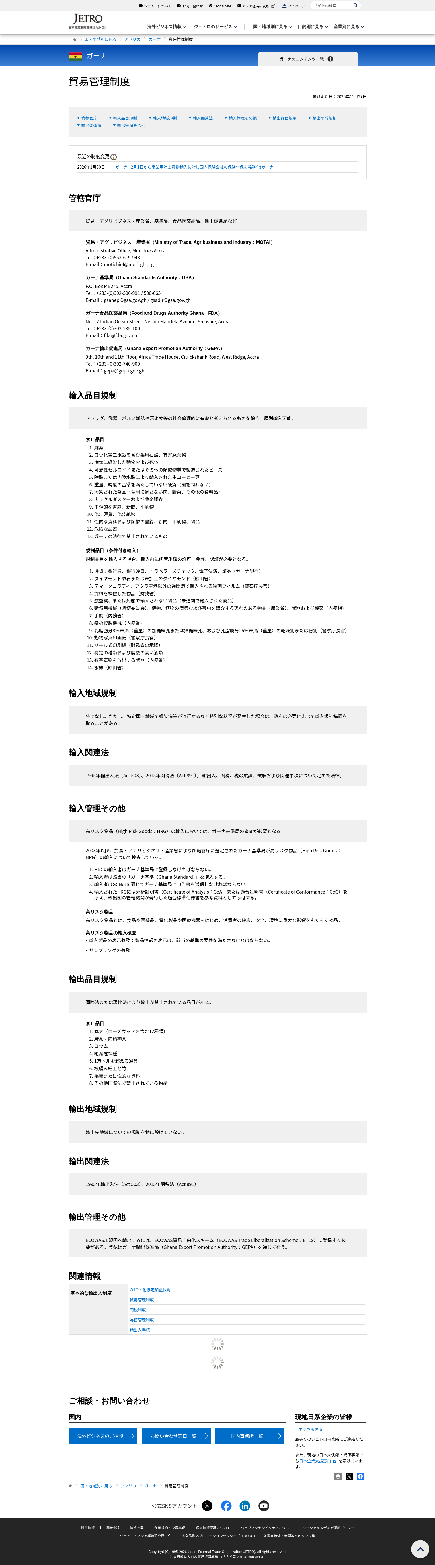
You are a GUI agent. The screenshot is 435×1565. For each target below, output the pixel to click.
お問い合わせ (192, 5)
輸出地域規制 (325, 118)
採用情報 (88, 1527)
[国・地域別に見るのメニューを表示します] (272, 27)
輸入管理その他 (243, 118)
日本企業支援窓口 (318, 1461)
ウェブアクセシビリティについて (266, 1527)
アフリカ (133, 39)
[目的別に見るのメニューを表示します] (312, 27)
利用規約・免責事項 (169, 1527)
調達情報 (112, 1527)
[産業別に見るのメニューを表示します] (348, 27)
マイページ (296, 5)
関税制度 (138, 1310)
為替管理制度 (142, 1320)
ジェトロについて (157, 5)
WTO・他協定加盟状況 (150, 1289)
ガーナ (155, 39)
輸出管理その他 (131, 125)
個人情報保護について (213, 1527)
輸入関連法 (203, 118)
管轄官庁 (89, 118)
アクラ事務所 (310, 1429)
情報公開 (137, 1527)
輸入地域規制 (165, 118)
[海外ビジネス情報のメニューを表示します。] (166, 27)
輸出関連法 (91, 125)
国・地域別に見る (101, 39)
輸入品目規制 (125, 118)
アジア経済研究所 (259, 5)
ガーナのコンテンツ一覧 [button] (307, 59)
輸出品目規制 (285, 118)
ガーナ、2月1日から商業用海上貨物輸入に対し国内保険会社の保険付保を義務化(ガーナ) (195, 167)
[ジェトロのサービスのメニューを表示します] (215, 27)
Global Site (222, 5)
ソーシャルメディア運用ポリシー (328, 1527)
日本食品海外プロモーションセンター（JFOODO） (217, 1535)
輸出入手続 (140, 1330)
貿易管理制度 (142, 1300)
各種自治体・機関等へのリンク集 (289, 1535)
